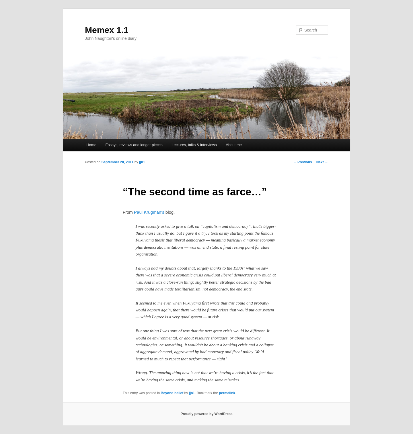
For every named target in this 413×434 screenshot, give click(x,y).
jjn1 (142, 162)
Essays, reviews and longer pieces (133, 145)
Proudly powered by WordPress (206, 414)
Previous (302, 162)
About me (234, 145)
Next (322, 162)
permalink (227, 393)
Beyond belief (172, 393)
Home (91, 145)
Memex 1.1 (106, 30)
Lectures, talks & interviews (194, 145)
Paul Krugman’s (149, 212)
